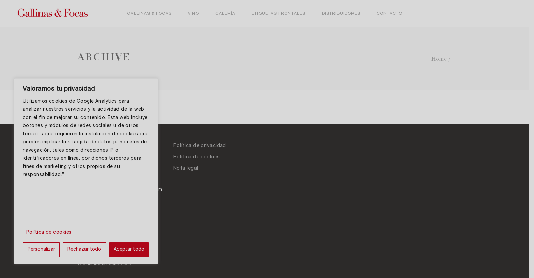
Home (442, 59)
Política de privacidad (202, 146)
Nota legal (188, 168)
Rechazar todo (87, 249)
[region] (88, 171)
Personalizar (42, 249)
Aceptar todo (133, 249)
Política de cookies (49, 232)
